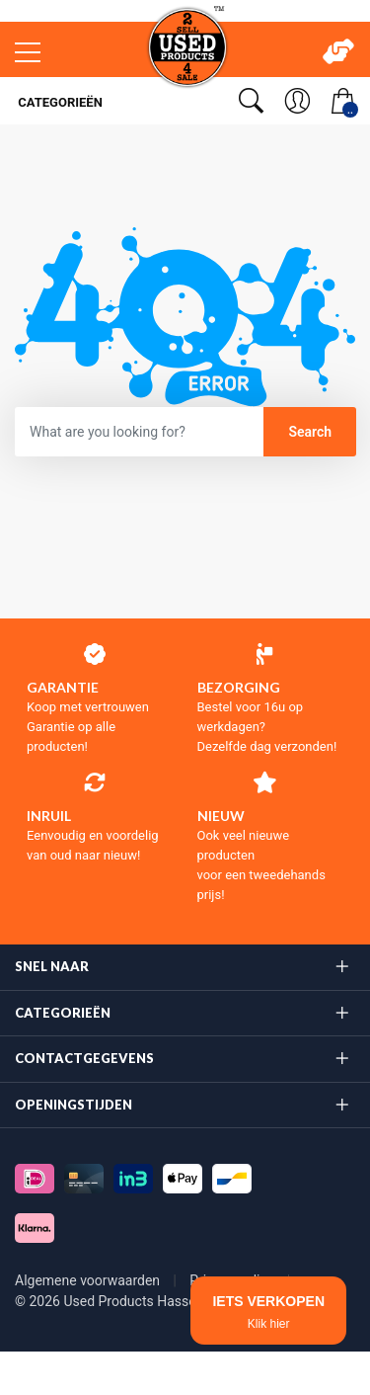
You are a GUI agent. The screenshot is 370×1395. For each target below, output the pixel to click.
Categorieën (59, 102)
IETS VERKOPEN (268, 1312)
